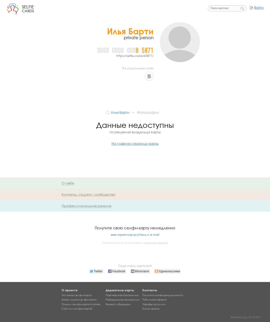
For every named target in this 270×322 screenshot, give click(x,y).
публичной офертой (156, 243)
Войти (259, 7)
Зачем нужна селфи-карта (79, 299)
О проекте (70, 290)
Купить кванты (150, 308)
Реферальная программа (123, 299)
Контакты (149, 290)
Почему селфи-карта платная (81, 304)
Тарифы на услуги (153, 304)
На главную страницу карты (135, 143)
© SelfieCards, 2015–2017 (246, 317)
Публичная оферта (154, 299)
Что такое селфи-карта (77, 295)
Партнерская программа (122, 295)
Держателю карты (120, 290)
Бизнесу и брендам (118, 304)
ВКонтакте (149, 76)
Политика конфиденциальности (162, 295)
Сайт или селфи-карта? (77, 308)
